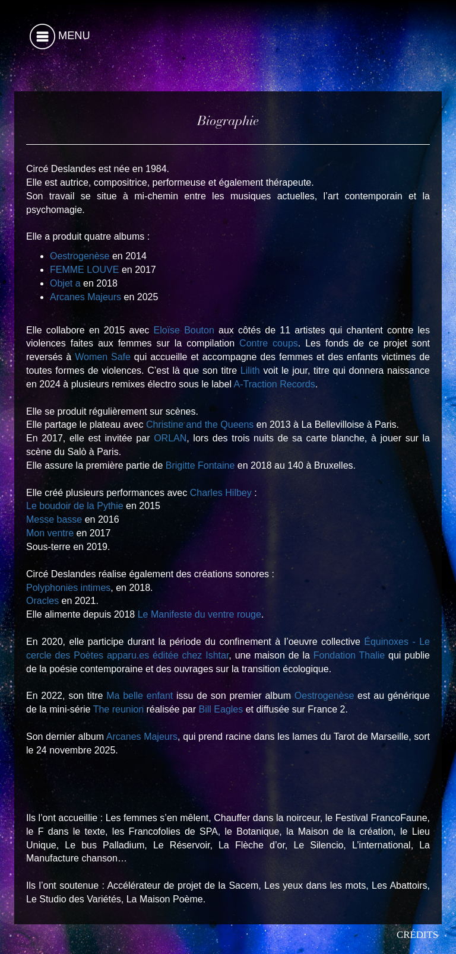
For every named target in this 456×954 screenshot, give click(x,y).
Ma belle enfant (139, 696)
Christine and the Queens (200, 424)
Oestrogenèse (80, 256)
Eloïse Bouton (184, 330)
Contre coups (268, 343)
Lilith (250, 370)
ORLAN (170, 438)
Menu (60, 36)
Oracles (42, 601)
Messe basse (54, 519)
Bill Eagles (221, 709)
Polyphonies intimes (68, 588)
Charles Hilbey (221, 493)
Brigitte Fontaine (200, 465)
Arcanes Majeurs (85, 297)
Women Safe (103, 357)
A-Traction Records (274, 384)
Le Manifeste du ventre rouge (199, 614)
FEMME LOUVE (84, 270)
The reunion (118, 709)
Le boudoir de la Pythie (75, 506)
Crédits (417, 934)
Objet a (65, 283)
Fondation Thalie (349, 655)
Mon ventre (50, 533)
